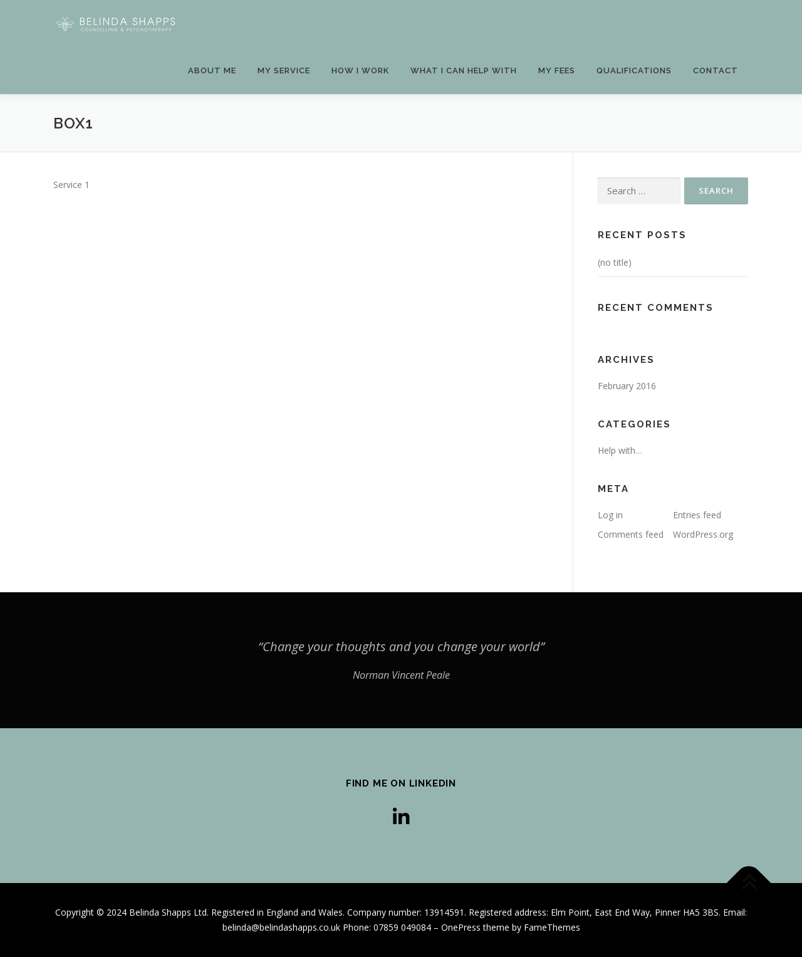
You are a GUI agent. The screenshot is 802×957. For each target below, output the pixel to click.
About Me (212, 70)
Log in (610, 515)
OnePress (461, 927)
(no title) (615, 262)
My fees (556, 70)
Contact (715, 70)
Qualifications (634, 70)
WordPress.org (703, 534)
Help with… (620, 450)
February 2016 (627, 386)
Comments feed (631, 534)
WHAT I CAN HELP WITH (463, 70)
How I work (360, 70)
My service (284, 70)
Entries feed (697, 515)
